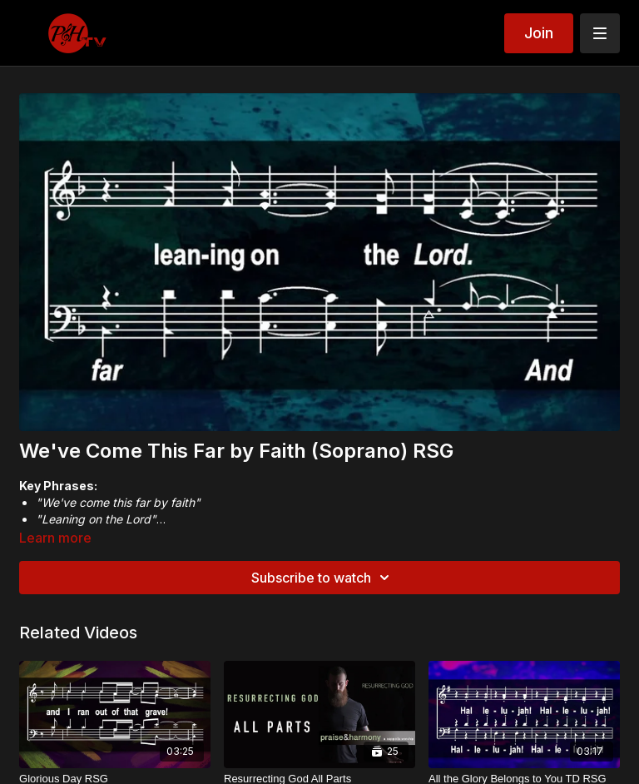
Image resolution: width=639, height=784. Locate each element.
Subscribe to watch (322, 578)
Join (538, 33)
